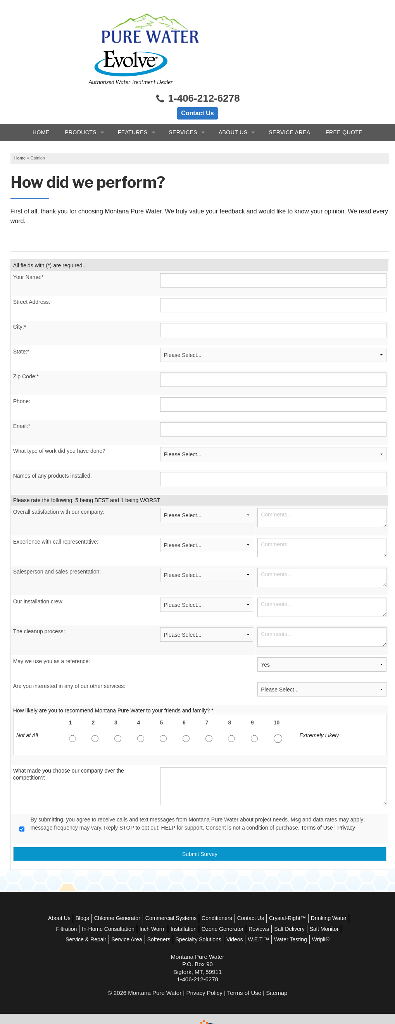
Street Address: (34, 270)
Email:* (24, 394)
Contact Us (197, 78)
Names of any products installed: (55, 443)
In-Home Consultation (163, 896)
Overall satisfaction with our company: (62, 479)
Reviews (314, 896)
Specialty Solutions (263, 907)
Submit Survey (201, 821)
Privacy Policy (204, 970)
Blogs (102, 886)
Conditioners (237, 886)
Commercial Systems (191, 886)
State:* (24, 319)
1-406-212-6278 (197, 64)
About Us (233, 97)
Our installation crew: (41, 569)
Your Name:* (31, 245)
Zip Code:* (29, 344)
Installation (239, 896)
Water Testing (186, 918)
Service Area (289, 97)
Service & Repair (150, 907)
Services (183, 97)
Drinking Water (88, 896)
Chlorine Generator (137, 886)
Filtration (121, 896)
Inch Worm (208, 896)
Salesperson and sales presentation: (60, 539)
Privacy (349, 795)
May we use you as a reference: (54, 629)
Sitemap (276, 970)
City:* (22, 294)
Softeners (223, 907)
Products (81, 97)
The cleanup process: (42, 599)
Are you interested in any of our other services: (72, 654)
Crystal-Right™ (307, 886)
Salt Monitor (111, 907)
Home (41, 97)
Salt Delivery (76, 907)
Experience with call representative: (59, 509)
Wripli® (216, 918)
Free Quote (344, 97)
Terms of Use (320, 795)
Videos (299, 907)
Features (133, 97)
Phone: (24, 369)
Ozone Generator (277, 896)
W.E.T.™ (323, 907)
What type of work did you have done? (62, 419)
